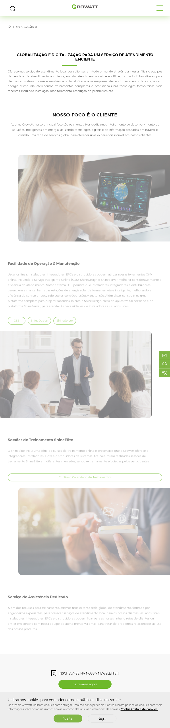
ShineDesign (39, 329)
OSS (16, 329)
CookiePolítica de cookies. (139, 709)
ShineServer (64, 329)
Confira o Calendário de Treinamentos (85, 486)
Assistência (30, 26)
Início (16, 26)
